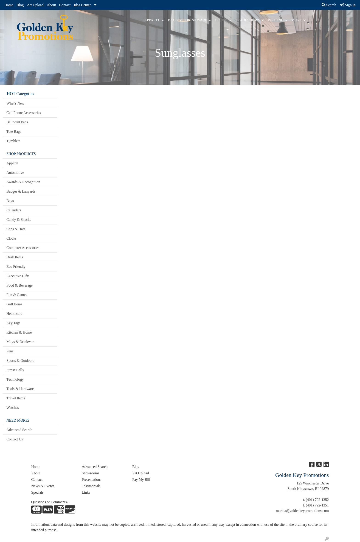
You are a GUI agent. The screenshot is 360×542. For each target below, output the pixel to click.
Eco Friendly (15, 266)
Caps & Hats (15, 229)
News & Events (42, 486)
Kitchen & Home (19, 332)
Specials (37, 492)
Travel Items (15, 398)
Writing (276, 20)
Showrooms (90, 473)
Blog (20, 5)
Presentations (91, 479)
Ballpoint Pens (17, 122)
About (51, 5)
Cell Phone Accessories (23, 113)
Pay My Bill (141, 479)
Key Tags (13, 323)
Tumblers (13, 141)
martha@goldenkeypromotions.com (302, 511)
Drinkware (196, 20)
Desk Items (14, 257)
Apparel (152, 20)
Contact (65, 5)
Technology (15, 379)
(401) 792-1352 (317, 500)
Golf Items (14, 304)
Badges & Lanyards (21, 191)
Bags (173, 20)
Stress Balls (15, 370)
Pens (9, 351)
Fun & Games (16, 295)
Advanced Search (19, 430)
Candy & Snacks (18, 219)
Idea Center (82, 5)
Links (86, 492)
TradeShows (247, 20)
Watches (12, 407)
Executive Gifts (17, 276)
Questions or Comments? (49, 502)
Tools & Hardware (20, 389)
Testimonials (91, 486)
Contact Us (14, 439)
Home (8, 5)
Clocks (11, 238)
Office (221, 20)
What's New (15, 103)
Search (329, 5)
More (296, 20)
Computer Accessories (22, 248)
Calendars (13, 210)
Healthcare (14, 313)
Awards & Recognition (23, 182)
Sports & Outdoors (20, 360)
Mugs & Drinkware (20, 342)
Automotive (15, 172)
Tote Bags (13, 131)
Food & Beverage (19, 285)
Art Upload (35, 5)
